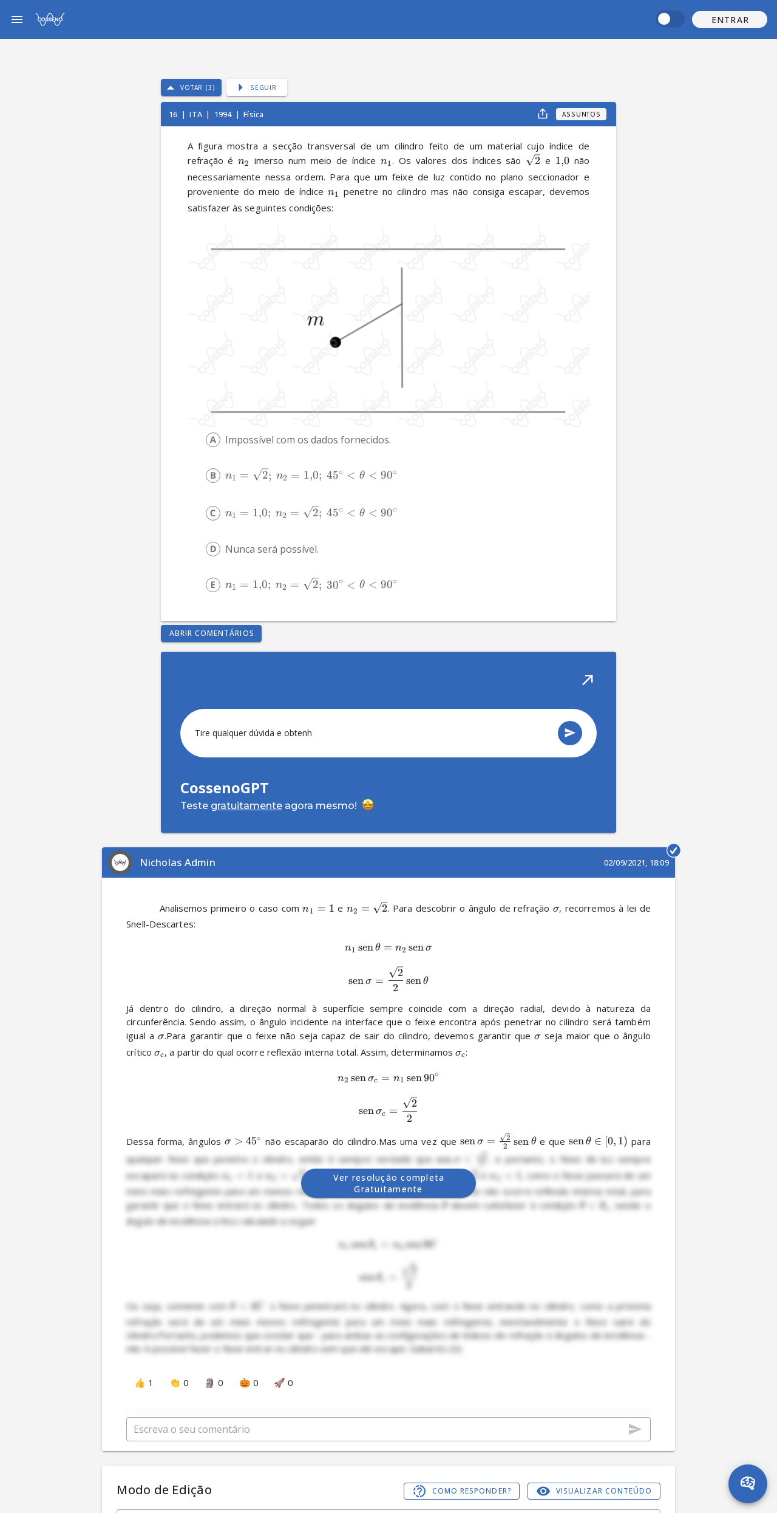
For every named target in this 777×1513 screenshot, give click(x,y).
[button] (729, 19)
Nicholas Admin (177, 862)
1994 (224, 114)
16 (174, 114)
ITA (196, 114)
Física (253, 114)
